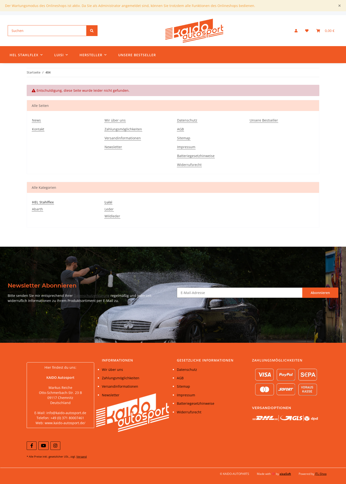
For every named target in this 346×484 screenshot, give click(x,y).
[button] (296, 30)
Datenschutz (187, 120)
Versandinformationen (123, 138)
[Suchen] (47, 30)
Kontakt (38, 129)
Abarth (37, 209)
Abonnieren (320, 292)
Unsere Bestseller (137, 55)
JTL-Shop (321, 474)
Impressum (186, 147)
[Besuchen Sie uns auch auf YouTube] (43, 445)
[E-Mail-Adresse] (240, 293)
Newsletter (113, 147)
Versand (81, 456)
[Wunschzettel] (306, 30)
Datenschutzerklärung (92, 295)
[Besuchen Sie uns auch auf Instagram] (55, 445)
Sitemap (183, 138)
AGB (180, 129)
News (36, 120)
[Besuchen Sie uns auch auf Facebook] (32, 445)
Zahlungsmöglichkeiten (123, 129)
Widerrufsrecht (189, 164)
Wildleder (112, 216)
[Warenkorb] (325, 30)
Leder (109, 209)
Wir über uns (115, 120)
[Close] (339, 5)
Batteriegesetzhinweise (196, 155)
